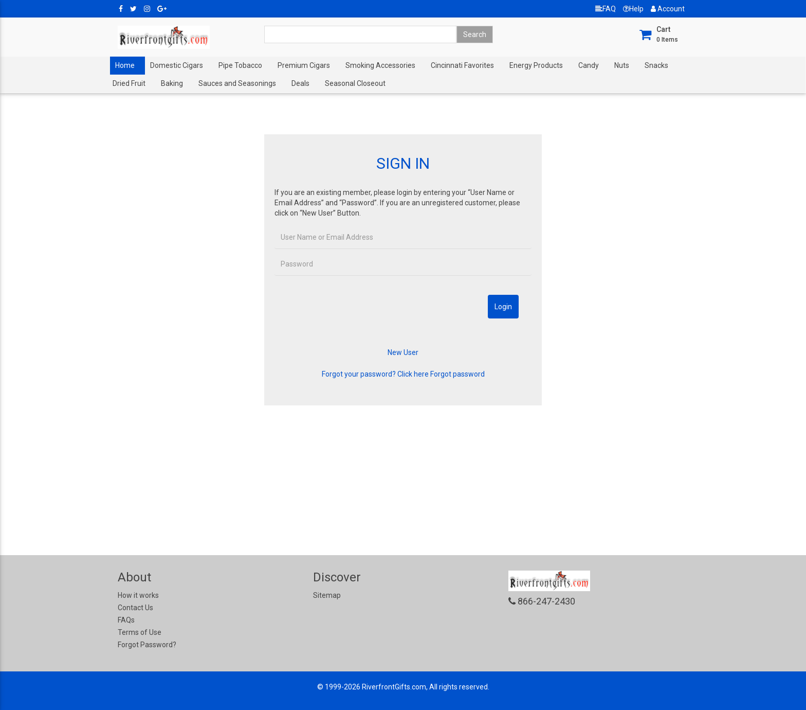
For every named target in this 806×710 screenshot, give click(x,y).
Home (125, 65)
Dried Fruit (129, 83)
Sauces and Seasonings (237, 83)
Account (668, 9)
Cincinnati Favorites (462, 65)
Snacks (656, 65)
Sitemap (327, 595)
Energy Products (536, 65)
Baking (172, 83)
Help (633, 9)
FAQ (605, 9)
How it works (138, 595)
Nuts (621, 65)
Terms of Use (139, 632)
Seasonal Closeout (355, 83)
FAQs (126, 620)
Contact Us (135, 608)
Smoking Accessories (380, 65)
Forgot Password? (147, 645)
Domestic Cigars (176, 65)
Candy (588, 65)
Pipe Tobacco (240, 65)
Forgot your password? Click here (375, 374)
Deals (300, 83)
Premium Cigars (304, 65)
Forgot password (457, 374)
